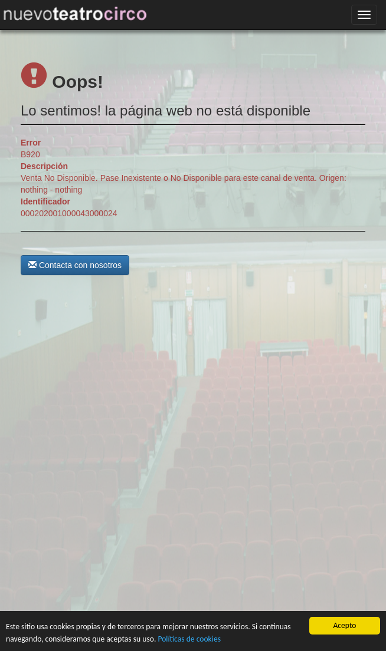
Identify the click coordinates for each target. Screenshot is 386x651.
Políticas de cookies (189, 639)
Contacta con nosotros (75, 265)
